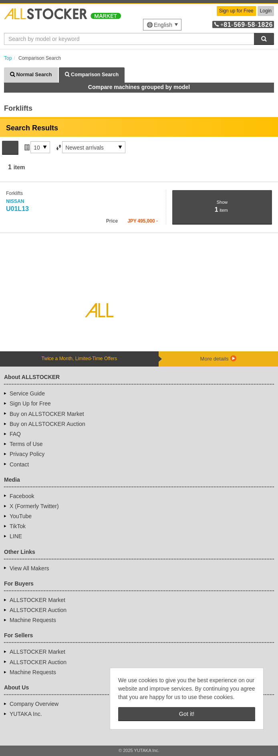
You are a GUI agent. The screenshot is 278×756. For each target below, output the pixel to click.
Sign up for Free (236, 11)
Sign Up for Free (30, 403)
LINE (16, 536)
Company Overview (34, 704)
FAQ (15, 434)
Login (266, 11)
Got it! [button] (186, 714)
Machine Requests (33, 620)
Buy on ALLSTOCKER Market (47, 414)
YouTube (21, 516)
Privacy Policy (27, 454)
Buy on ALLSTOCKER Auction (47, 424)
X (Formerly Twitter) (34, 506)
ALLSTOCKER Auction (38, 610)
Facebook (22, 496)
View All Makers (29, 568)
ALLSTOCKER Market (37, 600)
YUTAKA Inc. (26, 714)
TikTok (18, 526)
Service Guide (27, 393)
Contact (19, 464)
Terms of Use (26, 444)
